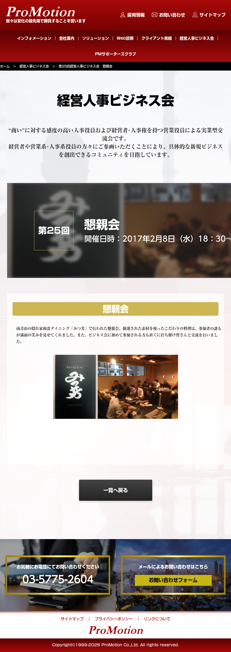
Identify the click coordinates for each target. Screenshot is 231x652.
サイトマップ (213, 15)
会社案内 (66, 38)
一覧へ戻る (115, 490)
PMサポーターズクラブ (115, 54)
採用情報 (136, 15)
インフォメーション (34, 38)
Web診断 (125, 38)
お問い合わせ (172, 15)
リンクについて (157, 619)
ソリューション (95, 38)
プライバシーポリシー (114, 619)
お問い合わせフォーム (173, 580)
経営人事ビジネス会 (197, 38)
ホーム (5, 66)
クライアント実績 (156, 38)
